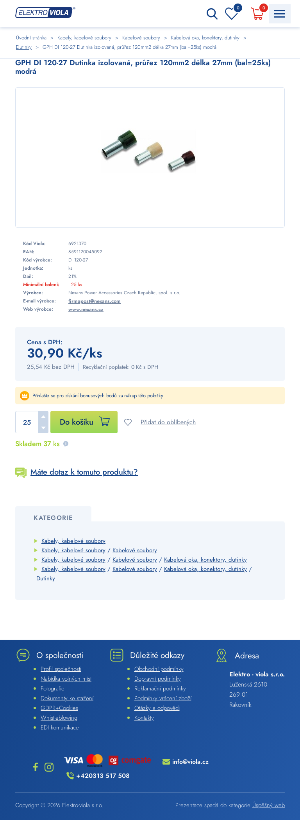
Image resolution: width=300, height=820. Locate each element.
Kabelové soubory (134, 550)
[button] (43, 416)
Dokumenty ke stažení (67, 698)
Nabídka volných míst (66, 678)
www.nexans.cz (86, 309)
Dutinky (45, 578)
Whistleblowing (59, 717)
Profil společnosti (61, 669)
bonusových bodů (98, 395)
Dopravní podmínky (157, 678)
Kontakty (144, 717)
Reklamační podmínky (160, 688)
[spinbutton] (31, 422)
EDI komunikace (60, 727)
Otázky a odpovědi (157, 708)
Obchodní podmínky (159, 669)
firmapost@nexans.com (94, 301)
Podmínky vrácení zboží (162, 698)
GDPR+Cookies (59, 708)
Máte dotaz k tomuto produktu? (84, 472)
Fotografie (52, 688)
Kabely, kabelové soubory (73, 541)
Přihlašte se (43, 395)
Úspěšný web (268, 805)
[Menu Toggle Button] (280, 13)
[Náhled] (150, 157)
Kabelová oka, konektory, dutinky (205, 559)
